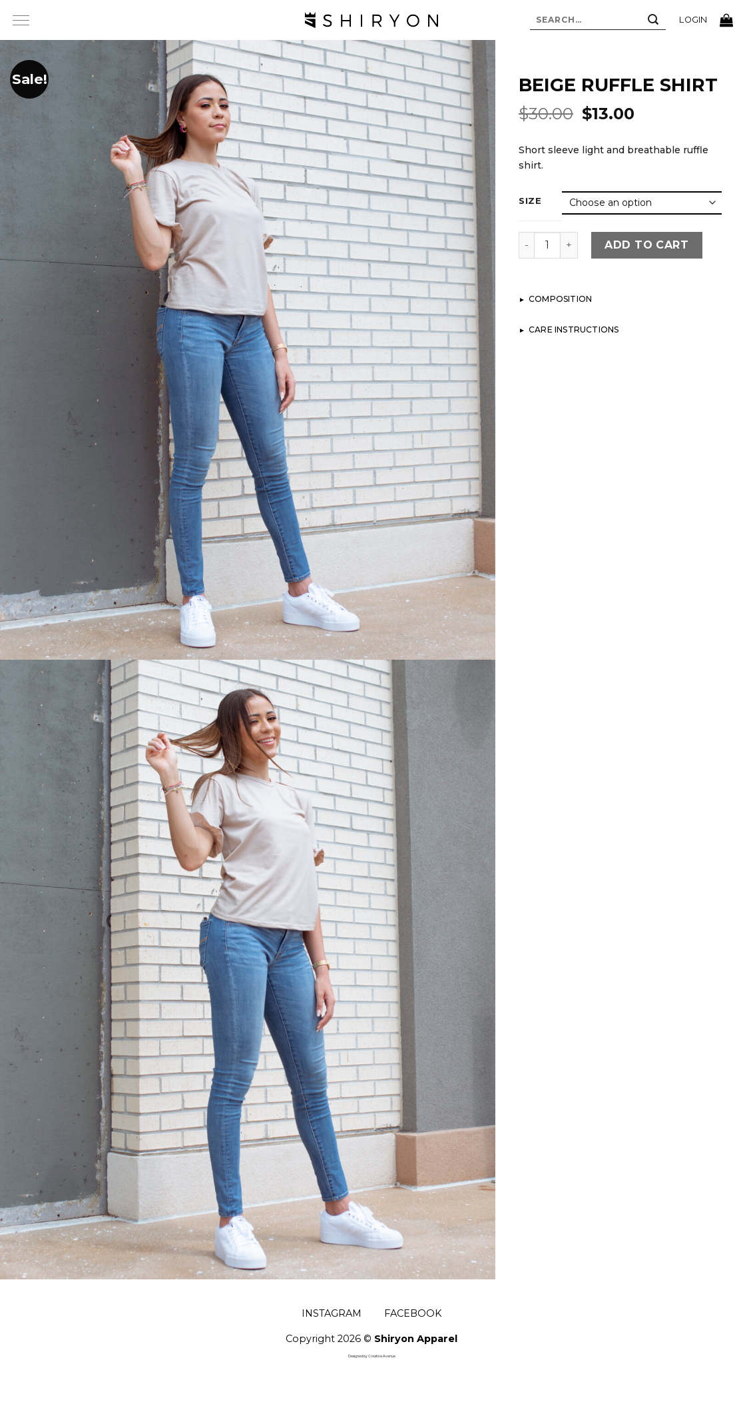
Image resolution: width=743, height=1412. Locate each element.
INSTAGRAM (332, 1313)
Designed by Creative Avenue (371, 1356)
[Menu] (20, 20)
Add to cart (646, 245)
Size (530, 201)
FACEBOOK (412, 1313)
